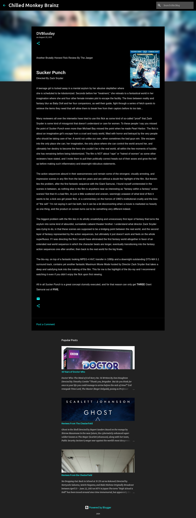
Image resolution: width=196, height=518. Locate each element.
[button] (38, 43)
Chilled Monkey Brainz (34, 5)
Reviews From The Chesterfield (77, 423)
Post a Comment (45, 324)
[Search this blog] (178, 5)
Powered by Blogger (98, 507)
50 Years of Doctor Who (73, 372)
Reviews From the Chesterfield (77, 475)
